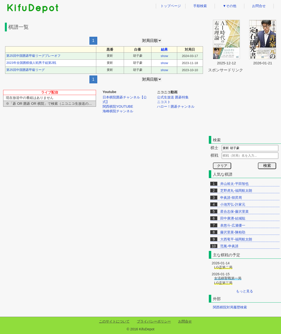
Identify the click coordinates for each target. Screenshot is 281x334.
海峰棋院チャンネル (118, 111)
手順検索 (200, 6)
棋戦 (214, 155)
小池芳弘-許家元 (232, 204)
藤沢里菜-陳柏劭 (232, 232)
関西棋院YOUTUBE (118, 106)
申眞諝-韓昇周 (231, 198)
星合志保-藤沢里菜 (234, 211)
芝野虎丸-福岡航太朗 (236, 190)
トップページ (170, 6)
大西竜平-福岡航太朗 (236, 239)
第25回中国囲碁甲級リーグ (25, 70)
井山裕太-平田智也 (234, 184)
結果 (164, 49)
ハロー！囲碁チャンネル (175, 106)
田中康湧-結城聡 (232, 218)
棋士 (214, 148)
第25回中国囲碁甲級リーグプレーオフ (33, 55)
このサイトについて (114, 321)
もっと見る (244, 291)
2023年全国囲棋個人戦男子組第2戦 (31, 63)
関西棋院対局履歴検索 (230, 307)
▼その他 (229, 6)
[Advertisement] (104, 125)
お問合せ (259, 6)
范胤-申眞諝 (229, 246)
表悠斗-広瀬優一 (232, 225)
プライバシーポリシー (154, 321)
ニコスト (164, 102)
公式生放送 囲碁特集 (173, 97)
